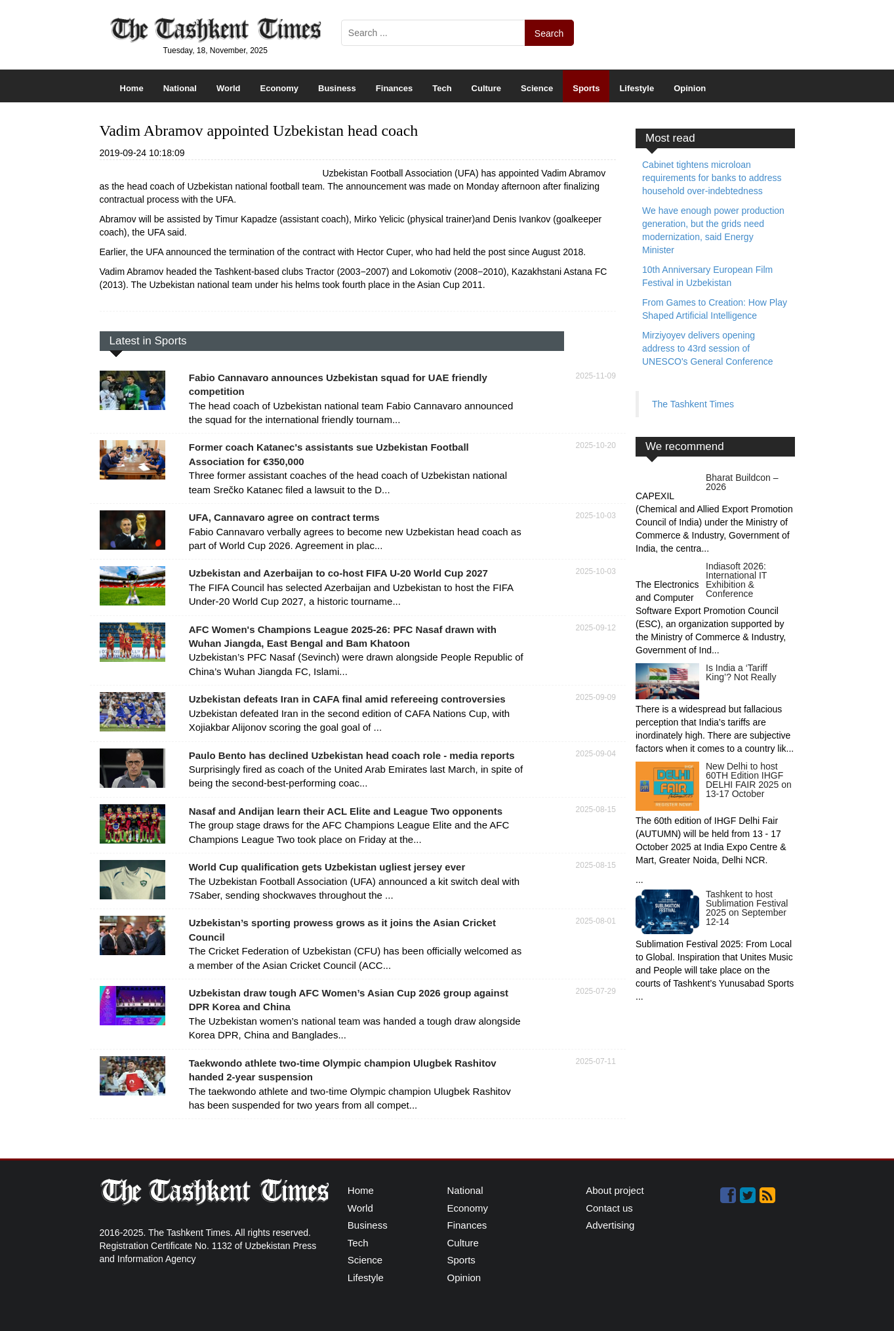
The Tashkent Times (693, 404)
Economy (279, 88)
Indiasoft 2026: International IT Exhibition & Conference (736, 580)
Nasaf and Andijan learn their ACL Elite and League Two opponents (345, 811)
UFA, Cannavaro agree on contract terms (284, 517)
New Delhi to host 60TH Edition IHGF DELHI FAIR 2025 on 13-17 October (749, 780)
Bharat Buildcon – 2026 (742, 482)
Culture (487, 88)
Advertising (610, 1225)
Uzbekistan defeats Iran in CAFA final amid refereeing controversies (347, 699)
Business (337, 88)
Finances (394, 88)
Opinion (690, 88)
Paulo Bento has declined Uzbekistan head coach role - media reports (352, 755)
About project (614, 1190)
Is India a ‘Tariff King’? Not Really (741, 672)
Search (549, 33)
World (228, 88)
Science (537, 88)
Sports (586, 88)
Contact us (609, 1208)
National (180, 88)
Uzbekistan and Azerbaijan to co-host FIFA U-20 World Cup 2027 (338, 573)
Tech (441, 88)
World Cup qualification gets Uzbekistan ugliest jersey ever (327, 866)
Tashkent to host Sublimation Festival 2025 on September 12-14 (747, 908)
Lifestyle (636, 88)
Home (132, 88)
